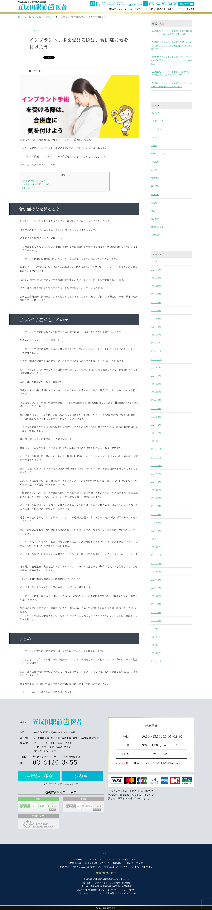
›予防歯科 (97, 879)
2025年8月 (156, 286)
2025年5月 (156, 310)
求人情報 (190, 9)
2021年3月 (156, 644)
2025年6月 (156, 302)
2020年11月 (156, 661)
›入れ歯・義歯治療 (90, 886)
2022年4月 (156, 612)
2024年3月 (156, 424)
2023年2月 (156, 530)
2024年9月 (156, 375)
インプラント (157, 129)
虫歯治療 (155, 235)
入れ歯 (154, 169)
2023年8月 (156, 481)
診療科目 (161, 9)
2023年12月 (156, 449)
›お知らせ (128, 862)
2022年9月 (156, 571)
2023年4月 (156, 514)
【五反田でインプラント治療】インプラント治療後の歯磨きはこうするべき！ (171, 85)
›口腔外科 (82, 889)
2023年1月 (156, 538)
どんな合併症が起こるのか (35, 184)
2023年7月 (156, 490)
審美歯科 (155, 186)
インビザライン (158, 120)
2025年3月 (156, 326)
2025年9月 (156, 277)
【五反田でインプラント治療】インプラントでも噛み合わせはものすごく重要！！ (171, 73)
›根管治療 (127, 886)
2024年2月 (156, 432)
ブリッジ (155, 137)
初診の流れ (135, 9)
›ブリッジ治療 (113, 882)
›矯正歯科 (86, 882)
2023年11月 (156, 457)
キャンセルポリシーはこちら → (60, 783)
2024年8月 (156, 383)
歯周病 (154, 202)
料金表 (171, 9)
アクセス (180, 9)
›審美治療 (108, 879)
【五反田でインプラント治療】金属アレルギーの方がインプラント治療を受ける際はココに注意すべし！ (171, 45)
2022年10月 (156, 563)
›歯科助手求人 (148, 866)
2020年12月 (156, 653)
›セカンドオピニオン (108, 889)
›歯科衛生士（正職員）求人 (87, 866)
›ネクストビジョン (107, 859)
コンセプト (123, 9)
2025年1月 (156, 343)
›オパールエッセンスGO (90, 893)
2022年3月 (156, 620)
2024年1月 (156, 440)
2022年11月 (156, 555)
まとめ (25, 188)
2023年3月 (156, 522)
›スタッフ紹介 (91, 862)
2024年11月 (156, 359)
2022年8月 (156, 579)
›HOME (78, 859)
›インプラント (99, 882)
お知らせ (155, 112)
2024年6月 (156, 400)
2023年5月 (156, 506)
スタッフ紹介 (149, 9)
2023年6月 (156, 498)
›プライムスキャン (128, 859)
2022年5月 (156, 604)
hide (67, 175)
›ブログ (139, 862)
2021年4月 (156, 636)
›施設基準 (116, 862)
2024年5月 (156, 408)
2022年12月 (156, 546)
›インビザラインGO (126, 893)
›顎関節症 (92, 889)
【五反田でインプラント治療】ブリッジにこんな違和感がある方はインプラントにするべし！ (171, 60)
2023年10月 (156, 465)
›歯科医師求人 (64, 866)
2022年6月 (156, 596)
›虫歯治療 (87, 879)
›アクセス (105, 862)
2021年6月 (156, 628)
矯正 (153, 210)
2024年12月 (156, 351)
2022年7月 (156, 587)
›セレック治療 (128, 889)
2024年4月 (156, 416)
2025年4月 (156, 318)
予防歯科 (155, 161)
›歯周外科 (116, 886)
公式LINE (82, 775)
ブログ (154, 145)
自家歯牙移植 (157, 226)
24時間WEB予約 (39, 775)
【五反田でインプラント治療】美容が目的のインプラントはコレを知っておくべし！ (171, 32)
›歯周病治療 (105, 886)
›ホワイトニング (121, 879)
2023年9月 (156, 473)
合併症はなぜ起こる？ (33, 180)
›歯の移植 (125, 882)
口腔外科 (155, 178)
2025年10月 (156, 269)
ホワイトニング (158, 153)
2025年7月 (156, 294)
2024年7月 (156, 392)
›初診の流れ (75, 862)
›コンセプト (90, 859)
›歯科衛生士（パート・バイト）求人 (121, 866)
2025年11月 (156, 261)
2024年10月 (156, 367)
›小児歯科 (109, 893)
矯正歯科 (155, 218)
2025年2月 (156, 334)
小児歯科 (155, 194)
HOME (112, 9)
